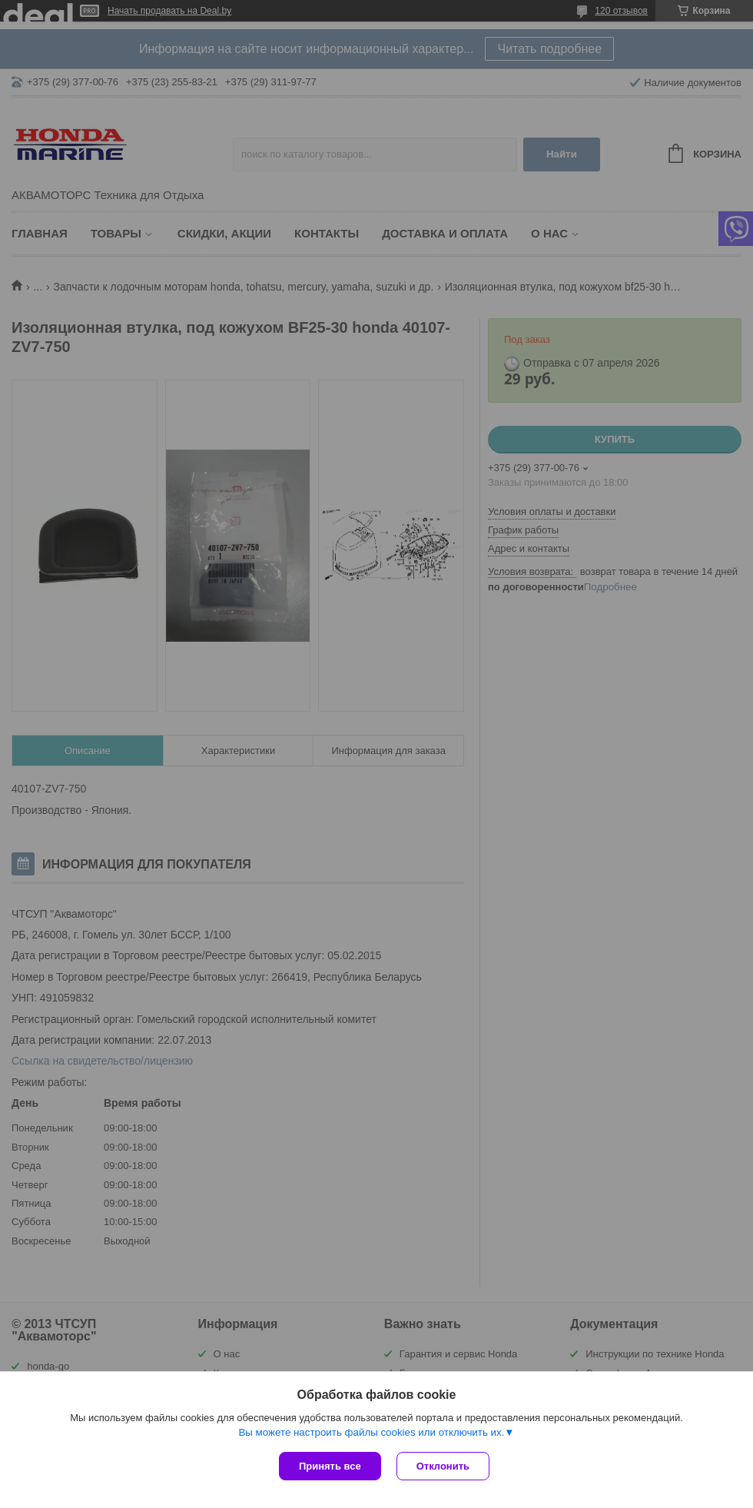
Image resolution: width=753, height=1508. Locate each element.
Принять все (330, 1466)
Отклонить (442, 1466)
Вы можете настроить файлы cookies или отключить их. (371, 1432)
